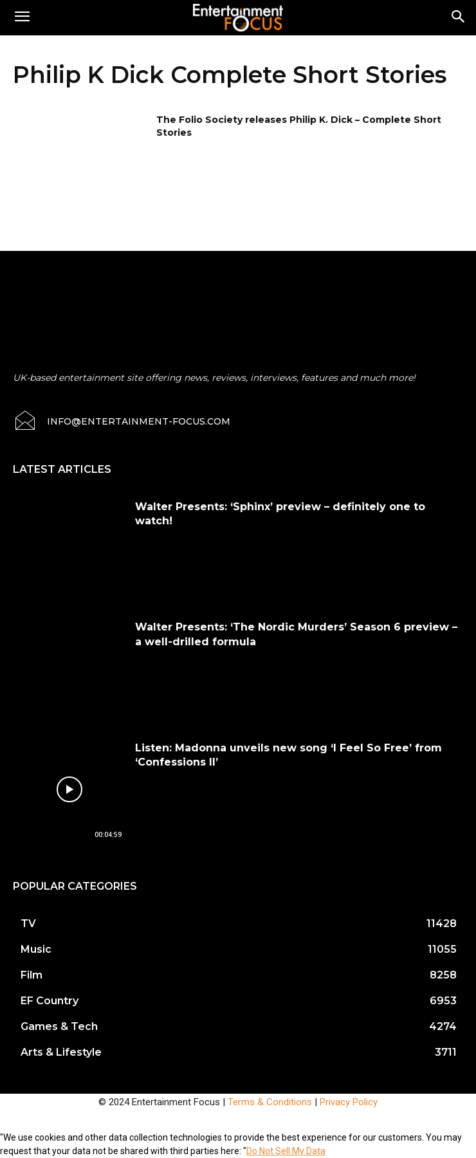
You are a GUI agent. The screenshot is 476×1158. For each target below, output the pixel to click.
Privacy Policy (349, 1102)
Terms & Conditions (270, 1102)
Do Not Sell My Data (285, 1151)
